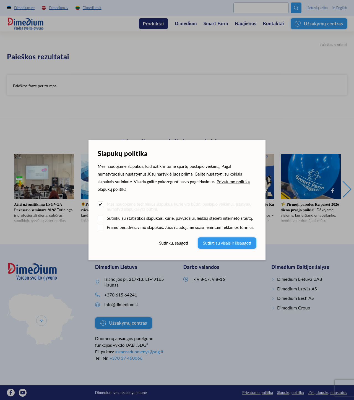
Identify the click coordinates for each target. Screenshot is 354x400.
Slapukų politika (112, 189)
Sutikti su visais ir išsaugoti (227, 242)
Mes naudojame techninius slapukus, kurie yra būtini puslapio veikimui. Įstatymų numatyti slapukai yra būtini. (179, 206)
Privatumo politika (233, 181)
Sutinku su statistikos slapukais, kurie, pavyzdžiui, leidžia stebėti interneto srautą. (180, 218)
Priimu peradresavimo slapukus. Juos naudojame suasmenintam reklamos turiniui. (180, 227)
